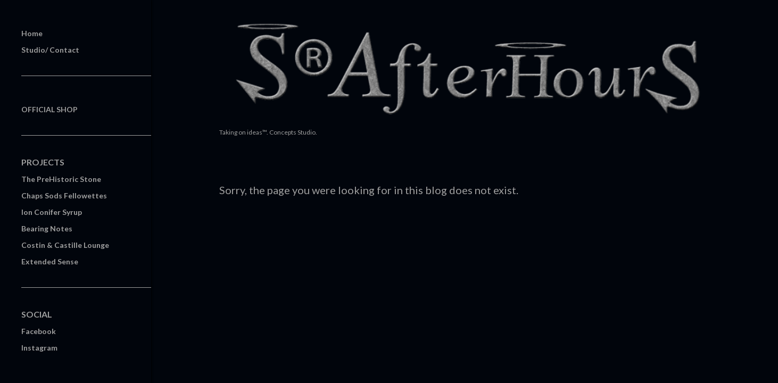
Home (32, 33)
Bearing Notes (46, 228)
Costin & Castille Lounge (65, 244)
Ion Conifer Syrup (51, 212)
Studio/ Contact (50, 49)
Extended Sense (49, 261)
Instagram (39, 347)
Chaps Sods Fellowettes (64, 195)
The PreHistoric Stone (61, 179)
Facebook (38, 331)
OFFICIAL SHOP (49, 109)
